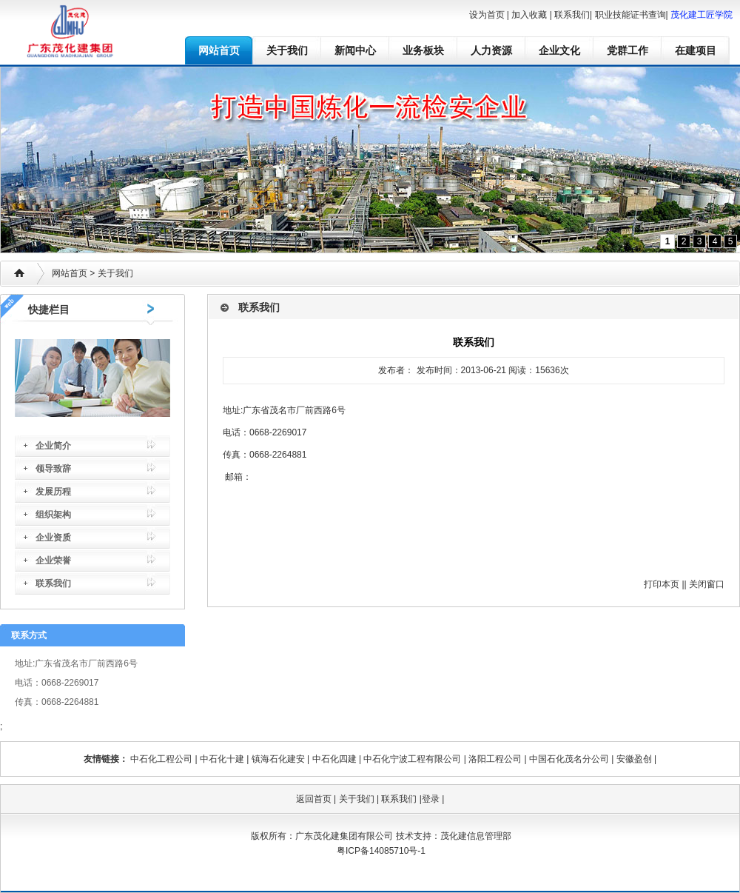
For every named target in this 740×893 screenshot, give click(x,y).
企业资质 (53, 537)
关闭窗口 (706, 584)
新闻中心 (355, 50)
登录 (431, 799)
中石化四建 (334, 759)
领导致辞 (53, 469)
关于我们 (287, 50)
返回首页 (314, 799)
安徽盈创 (634, 759)
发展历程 (53, 491)
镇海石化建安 (278, 759)
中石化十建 (222, 759)
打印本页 (661, 584)
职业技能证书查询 (630, 15)
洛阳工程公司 (495, 759)
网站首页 (219, 50)
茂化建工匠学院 (701, 15)
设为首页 (487, 15)
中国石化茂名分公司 (569, 759)
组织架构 (53, 514)
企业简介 (53, 446)
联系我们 (572, 15)
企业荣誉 (53, 560)
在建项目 (695, 50)
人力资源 (491, 50)
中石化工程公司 (161, 759)
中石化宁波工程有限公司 (412, 759)
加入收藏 (529, 15)
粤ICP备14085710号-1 (381, 851)
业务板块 (423, 50)
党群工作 (627, 50)
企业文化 (559, 50)
